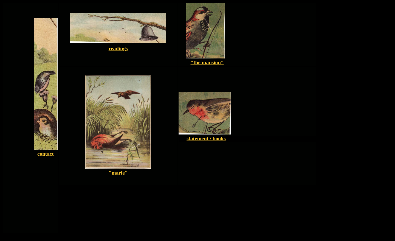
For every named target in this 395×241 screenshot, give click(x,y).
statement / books (206, 138)
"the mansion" (207, 62)
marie (118, 173)
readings (118, 48)
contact (45, 154)
